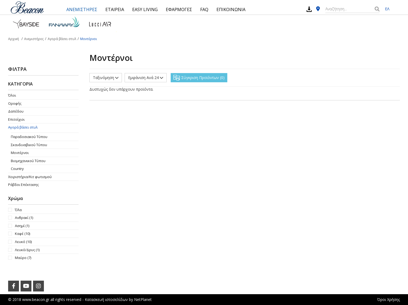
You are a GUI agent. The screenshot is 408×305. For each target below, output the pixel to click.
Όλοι (12, 95)
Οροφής (14, 103)
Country (17, 168)
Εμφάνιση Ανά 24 (145, 77)
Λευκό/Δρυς (27, 249)
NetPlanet (143, 299)
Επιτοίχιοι (16, 119)
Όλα (18, 209)
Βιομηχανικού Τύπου (28, 160)
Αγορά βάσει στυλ (23, 127)
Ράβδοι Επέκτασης (23, 184)
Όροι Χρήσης (388, 299)
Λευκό (23, 241)
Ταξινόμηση (105, 77)
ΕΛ (387, 8)
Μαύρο (23, 257)
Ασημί (22, 225)
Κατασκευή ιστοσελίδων (106, 299)
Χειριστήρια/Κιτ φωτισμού (30, 176)
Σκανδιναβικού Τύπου (29, 144)
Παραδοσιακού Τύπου (29, 136)
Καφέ (22, 233)
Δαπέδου (16, 111)
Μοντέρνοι (20, 152)
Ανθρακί (24, 217)
